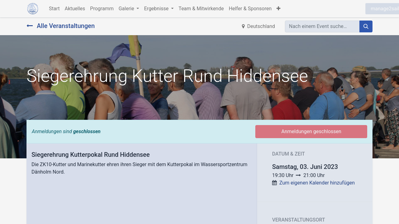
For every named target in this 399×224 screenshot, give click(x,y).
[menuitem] (54, 8)
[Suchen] (366, 26)
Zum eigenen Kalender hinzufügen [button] (317, 183)
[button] (278, 8)
